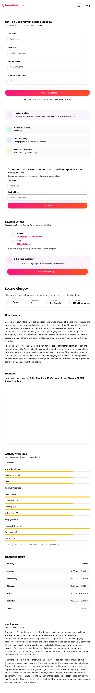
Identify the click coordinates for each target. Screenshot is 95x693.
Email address (14, 192)
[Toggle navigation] (79, 5)
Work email (12, 47)
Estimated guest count (17, 75)
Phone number (14, 61)
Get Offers (47, 205)
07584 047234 (23, 244)
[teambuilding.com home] (15, 5)
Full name (12, 33)
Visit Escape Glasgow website (29, 237)
